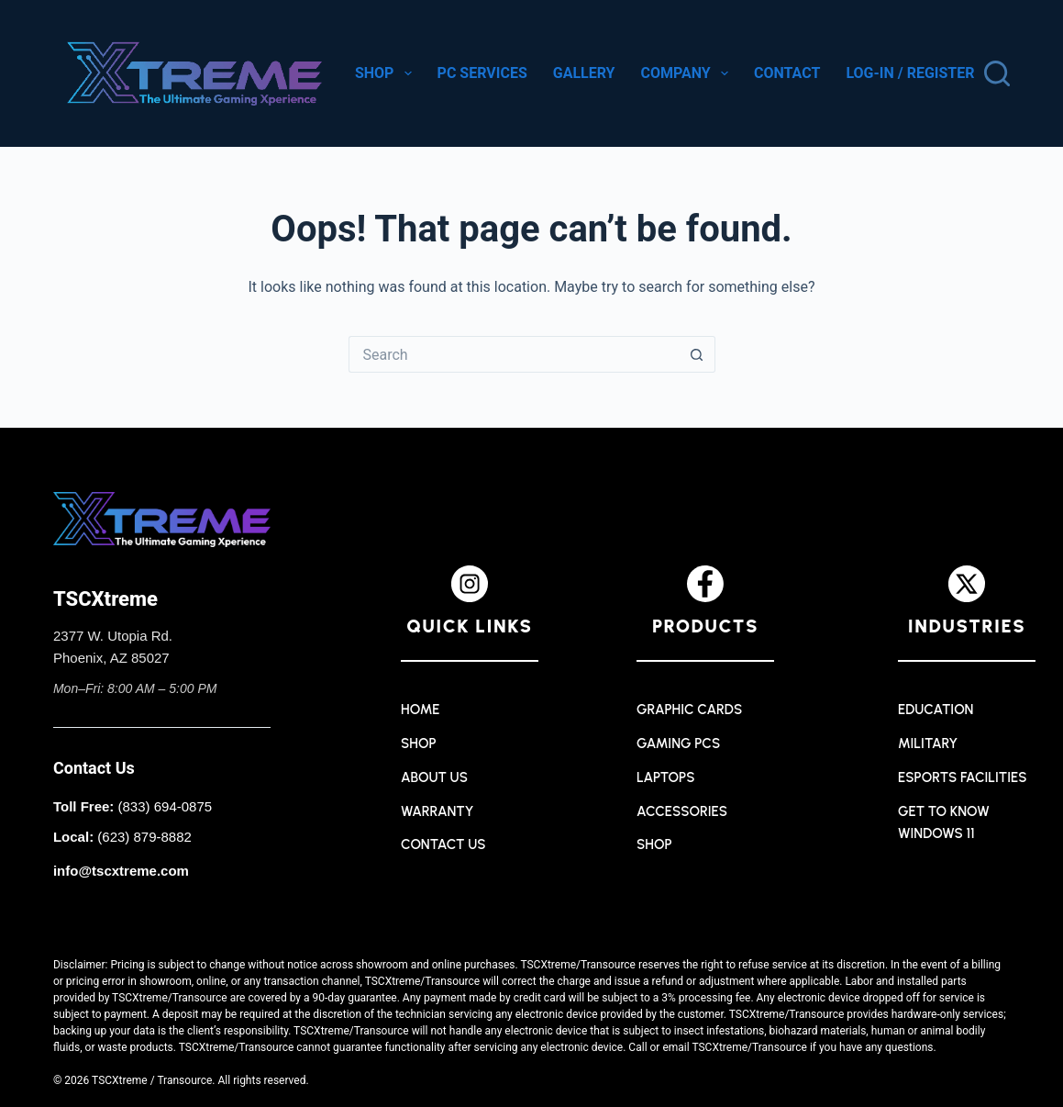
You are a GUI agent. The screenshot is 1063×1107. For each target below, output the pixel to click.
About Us (434, 777)
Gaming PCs (678, 743)
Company (686, 73)
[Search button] (697, 354)
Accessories (682, 811)
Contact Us (443, 844)
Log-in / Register (910, 73)
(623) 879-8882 (144, 836)
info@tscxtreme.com (121, 870)
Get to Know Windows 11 (944, 823)
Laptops (665, 777)
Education (935, 709)
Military (928, 743)
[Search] (997, 73)
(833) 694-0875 (165, 806)
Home (420, 709)
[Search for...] (514, 354)
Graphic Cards (689, 709)
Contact (787, 73)
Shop (385, 73)
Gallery (584, 73)
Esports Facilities (962, 777)
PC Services (482, 73)
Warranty (437, 811)
